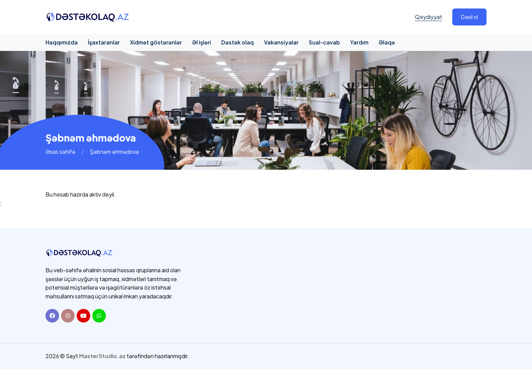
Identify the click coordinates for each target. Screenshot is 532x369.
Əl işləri (201, 42)
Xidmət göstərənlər (156, 42)
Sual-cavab (324, 42)
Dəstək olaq (237, 42)
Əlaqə (387, 42)
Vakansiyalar (281, 42)
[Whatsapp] (99, 315)
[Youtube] (83, 315)
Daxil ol (469, 16)
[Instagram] (68, 315)
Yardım (359, 42)
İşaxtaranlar (104, 42)
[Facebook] (52, 315)
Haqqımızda (61, 42)
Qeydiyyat (428, 16)
